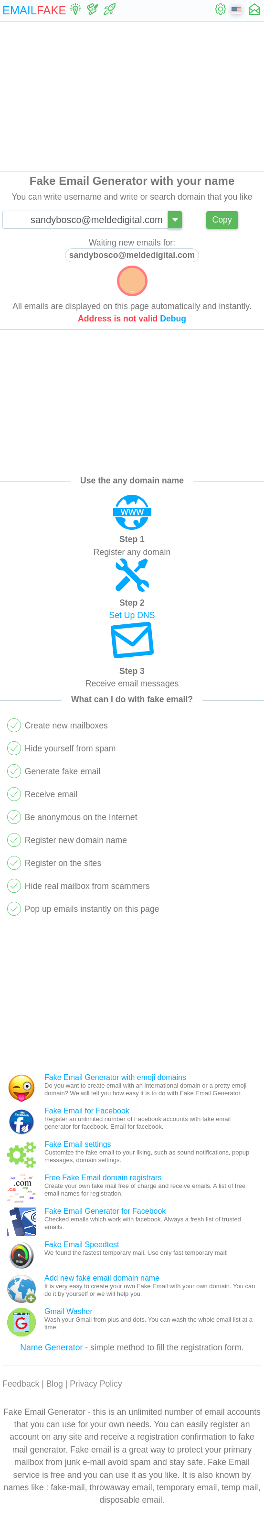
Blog (54, 1384)
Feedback (20, 1384)
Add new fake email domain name (101, 1278)
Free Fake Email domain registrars (102, 1178)
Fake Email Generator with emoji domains (115, 1077)
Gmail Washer (68, 1311)
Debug (173, 318)
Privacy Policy (96, 1384)
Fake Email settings (77, 1144)
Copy (222, 219)
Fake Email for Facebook (86, 1111)
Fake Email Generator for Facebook (105, 1211)
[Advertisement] (132, 96)
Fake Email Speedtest (81, 1244)
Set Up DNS (132, 615)
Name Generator (51, 1347)
